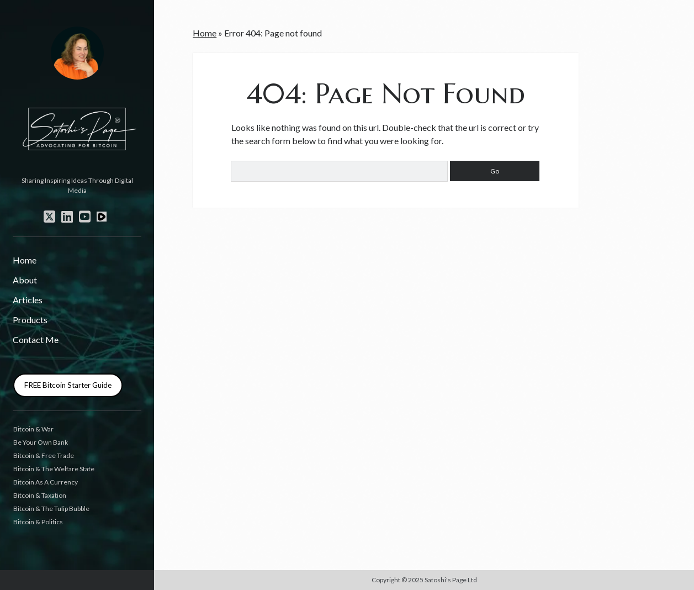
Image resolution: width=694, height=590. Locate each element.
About (25, 280)
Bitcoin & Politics (38, 522)
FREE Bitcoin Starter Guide (68, 385)
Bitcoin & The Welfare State (53, 469)
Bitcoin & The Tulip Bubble (51, 508)
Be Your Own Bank (40, 442)
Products (30, 319)
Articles (28, 299)
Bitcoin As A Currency (45, 482)
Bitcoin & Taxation (39, 495)
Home (24, 260)
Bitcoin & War (33, 429)
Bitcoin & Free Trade (43, 455)
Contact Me (36, 339)
